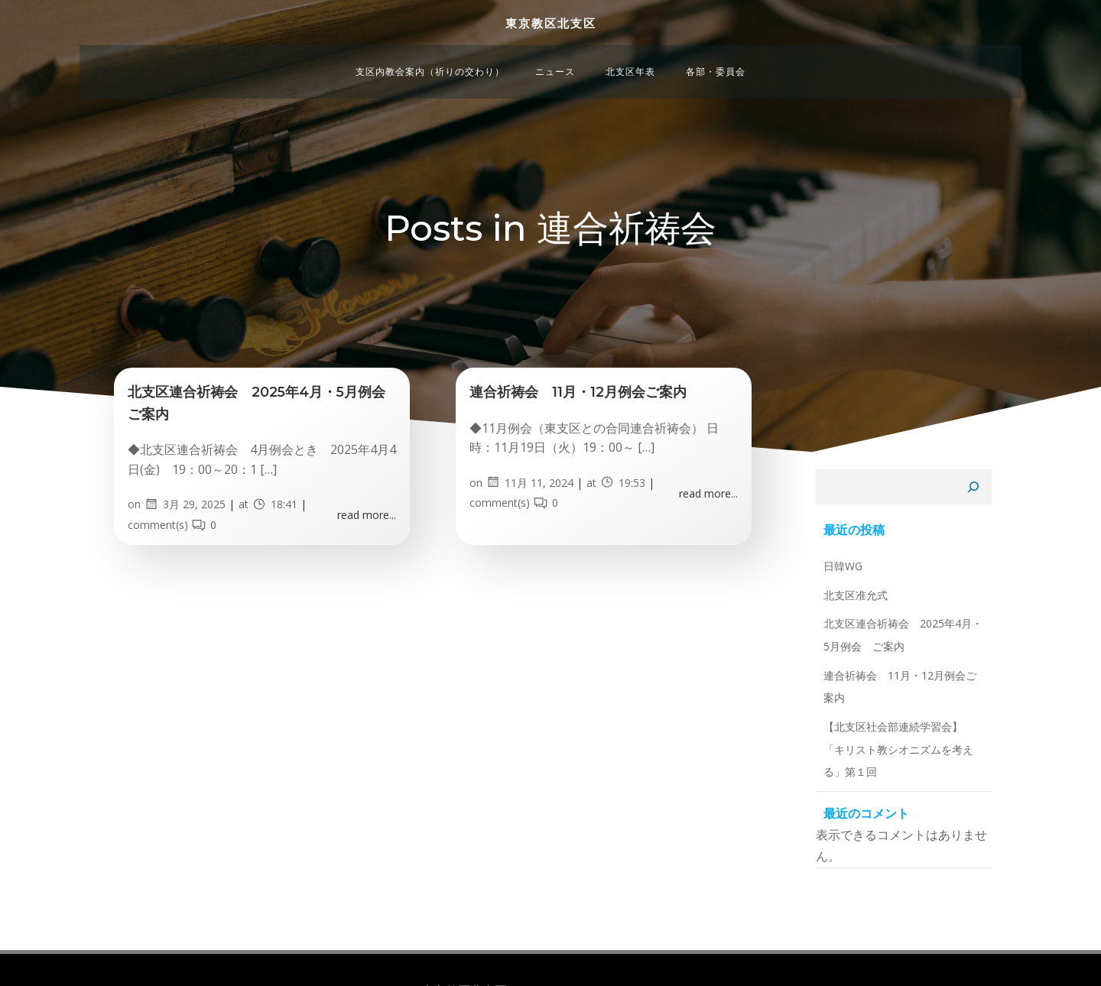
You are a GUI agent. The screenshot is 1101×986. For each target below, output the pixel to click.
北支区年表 (630, 47)
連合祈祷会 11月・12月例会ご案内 (892, 725)
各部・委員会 (715, 47)
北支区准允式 (837, 644)
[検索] (991, 541)
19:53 (631, 518)
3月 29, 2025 (194, 541)
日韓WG (824, 616)
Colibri (705, 951)
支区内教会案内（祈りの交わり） (430, 47)
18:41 (284, 541)
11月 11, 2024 (539, 518)
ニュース (555, 47)
